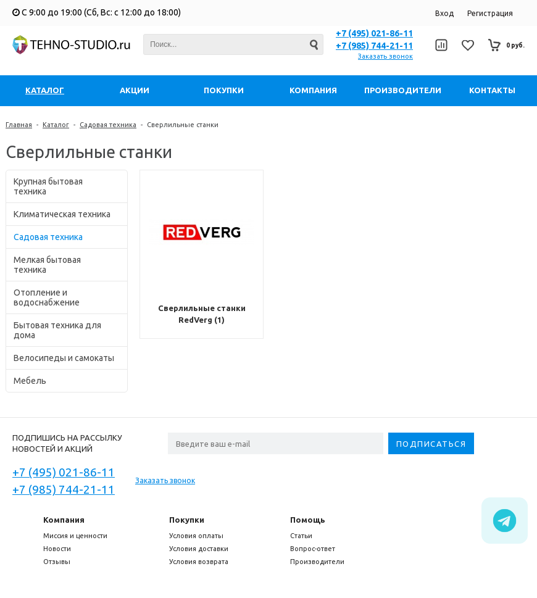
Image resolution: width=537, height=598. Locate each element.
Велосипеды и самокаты (64, 358)
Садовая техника (108, 124)
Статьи (301, 535)
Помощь (307, 519)
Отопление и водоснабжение (47, 297)
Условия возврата (198, 561)
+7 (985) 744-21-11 (374, 46)
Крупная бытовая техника (48, 186)
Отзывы (56, 561)
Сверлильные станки (183, 124)
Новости (57, 548)
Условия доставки (198, 548)
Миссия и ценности (75, 535)
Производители (317, 561)
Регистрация (490, 13)
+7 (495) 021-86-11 (374, 33)
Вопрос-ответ (312, 548)
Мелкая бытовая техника (47, 265)
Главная (19, 124)
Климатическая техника (62, 214)
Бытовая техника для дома (57, 330)
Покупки (186, 519)
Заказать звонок (385, 56)
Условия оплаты (196, 535)
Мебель (30, 381)
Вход (444, 13)
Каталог (56, 124)
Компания (64, 519)
